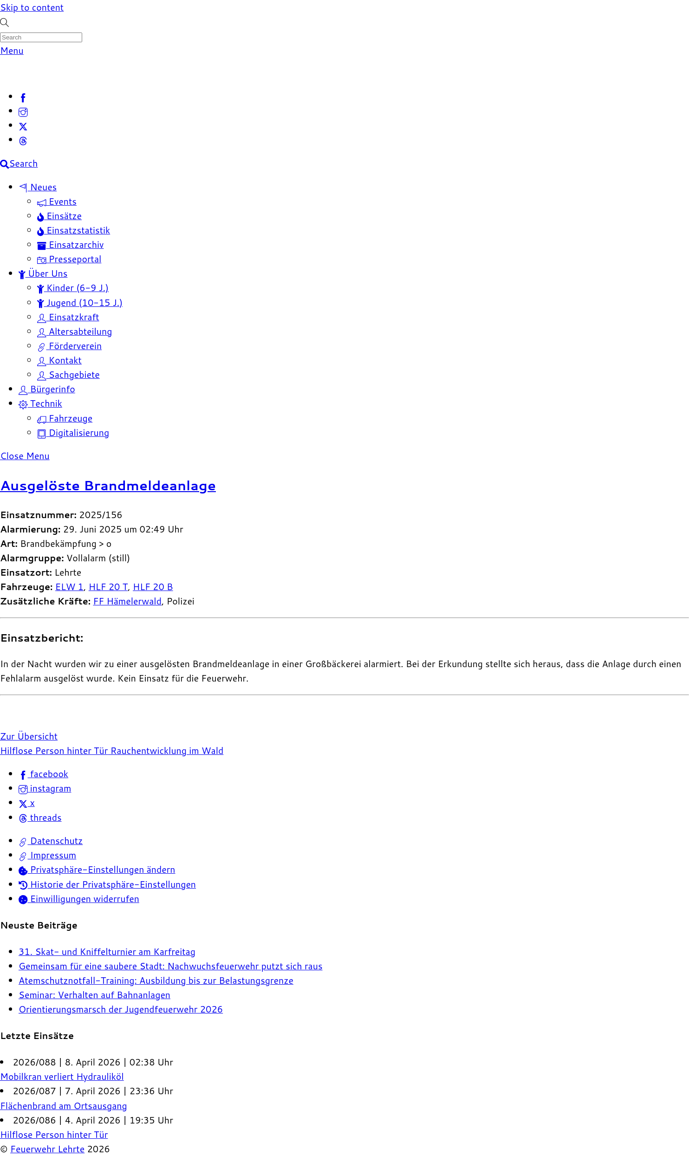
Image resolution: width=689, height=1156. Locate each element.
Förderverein (69, 345)
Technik (40, 403)
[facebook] (23, 96)
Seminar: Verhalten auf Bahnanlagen (94, 994)
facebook (43, 773)
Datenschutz (51, 840)
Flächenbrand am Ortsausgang (63, 1105)
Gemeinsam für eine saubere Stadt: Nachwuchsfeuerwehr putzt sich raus (171, 966)
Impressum (47, 855)
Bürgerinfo (47, 389)
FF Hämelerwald (127, 601)
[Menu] (12, 50)
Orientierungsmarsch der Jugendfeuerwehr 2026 (121, 1009)
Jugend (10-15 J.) (80, 302)
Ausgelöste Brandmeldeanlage (108, 484)
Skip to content (32, 7)
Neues (38, 187)
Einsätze (59, 215)
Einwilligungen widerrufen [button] (79, 898)
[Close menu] (25, 455)
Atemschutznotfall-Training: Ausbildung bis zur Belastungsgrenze (156, 980)
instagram (45, 788)
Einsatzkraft (68, 317)
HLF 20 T (108, 586)
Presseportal (69, 259)
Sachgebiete (68, 374)
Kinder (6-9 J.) (73, 287)
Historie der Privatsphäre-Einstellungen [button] (107, 884)
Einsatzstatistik (73, 230)
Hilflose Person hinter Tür (54, 750)
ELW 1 (69, 586)
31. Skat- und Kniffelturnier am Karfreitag (107, 951)
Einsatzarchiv (70, 244)
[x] (23, 125)
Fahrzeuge (64, 418)
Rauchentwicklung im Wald (165, 750)
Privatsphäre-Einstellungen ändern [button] (97, 869)
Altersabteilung (74, 331)
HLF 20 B (153, 586)
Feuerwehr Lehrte (47, 1149)
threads (40, 817)
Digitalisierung (73, 432)
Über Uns (43, 273)
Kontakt (59, 360)
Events (57, 201)
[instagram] (23, 110)
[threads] (23, 139)
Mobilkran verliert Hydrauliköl (62, 1076)
